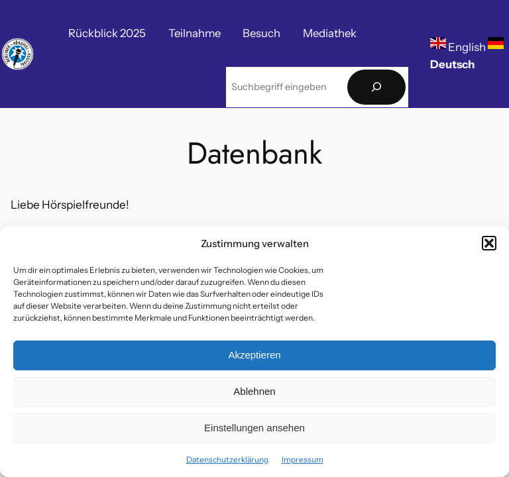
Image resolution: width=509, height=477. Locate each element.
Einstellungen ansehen (254, 427)
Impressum (302, 459)
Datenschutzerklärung (227, 459)
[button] (489, 243)
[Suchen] (376, 87)
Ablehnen (254, 391)
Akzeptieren (254, 354)
